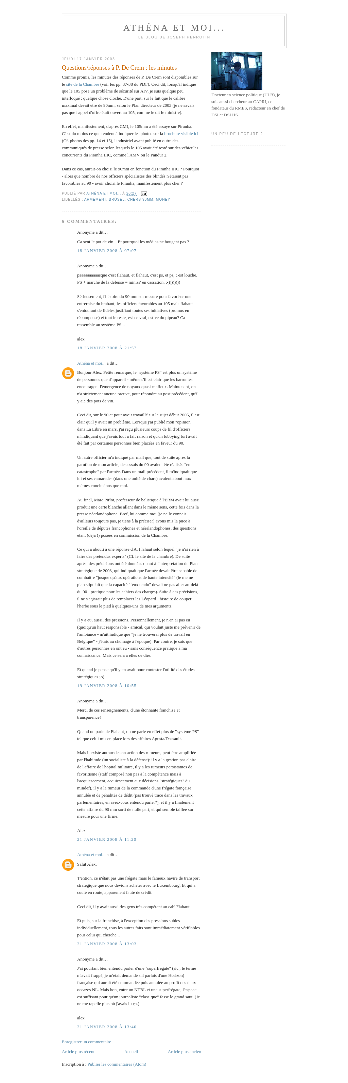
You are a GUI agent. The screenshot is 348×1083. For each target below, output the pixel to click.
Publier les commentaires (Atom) (116, 1064)
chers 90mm (140, 199)
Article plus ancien (184, 1051)
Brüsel (117, 199)
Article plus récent (78, 1051)
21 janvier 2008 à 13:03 (107, 943)
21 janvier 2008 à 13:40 (107, 1026)
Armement (95, 199)
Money (163, 199)
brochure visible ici (181, 133)
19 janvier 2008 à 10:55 (107, 685)
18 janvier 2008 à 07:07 (107, 250)
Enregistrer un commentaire (86, 1041)
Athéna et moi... (174, 28)
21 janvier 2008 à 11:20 (107, 839)
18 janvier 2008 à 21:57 (107, 347)
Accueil (131, 1051)
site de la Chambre (82, 84)
